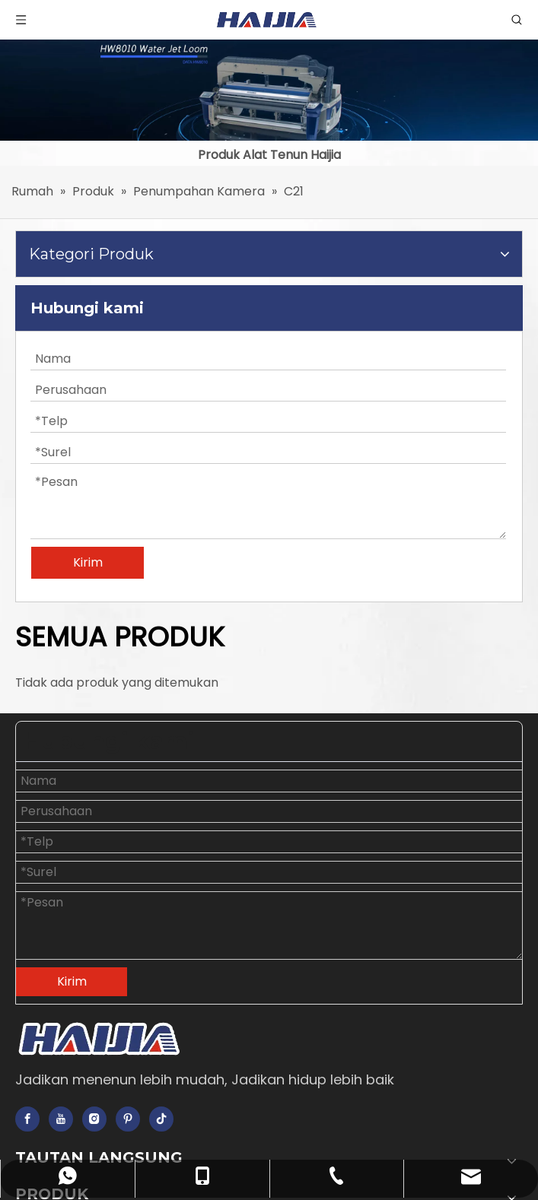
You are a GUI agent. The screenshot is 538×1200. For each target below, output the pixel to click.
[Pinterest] (128, 1119)
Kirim (88, 562)
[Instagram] (94, 1119)
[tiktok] (161, 1119)
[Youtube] (61, 1119)
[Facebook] (27, 1119)
